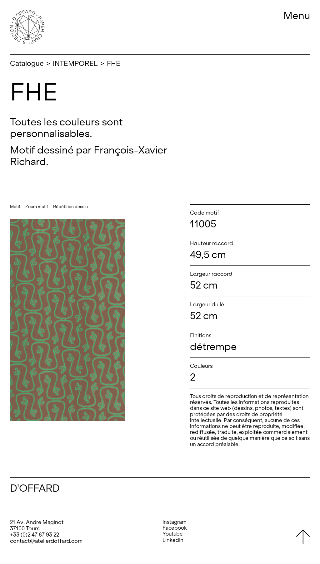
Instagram (174, 522)
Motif (15, 206)
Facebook (174, 528)
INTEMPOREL (75, 63)
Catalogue (27, 63)
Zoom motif (36, 206)
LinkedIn (172, 540)
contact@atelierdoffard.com (46, 541)
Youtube (172, 534)
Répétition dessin (70, 206)
